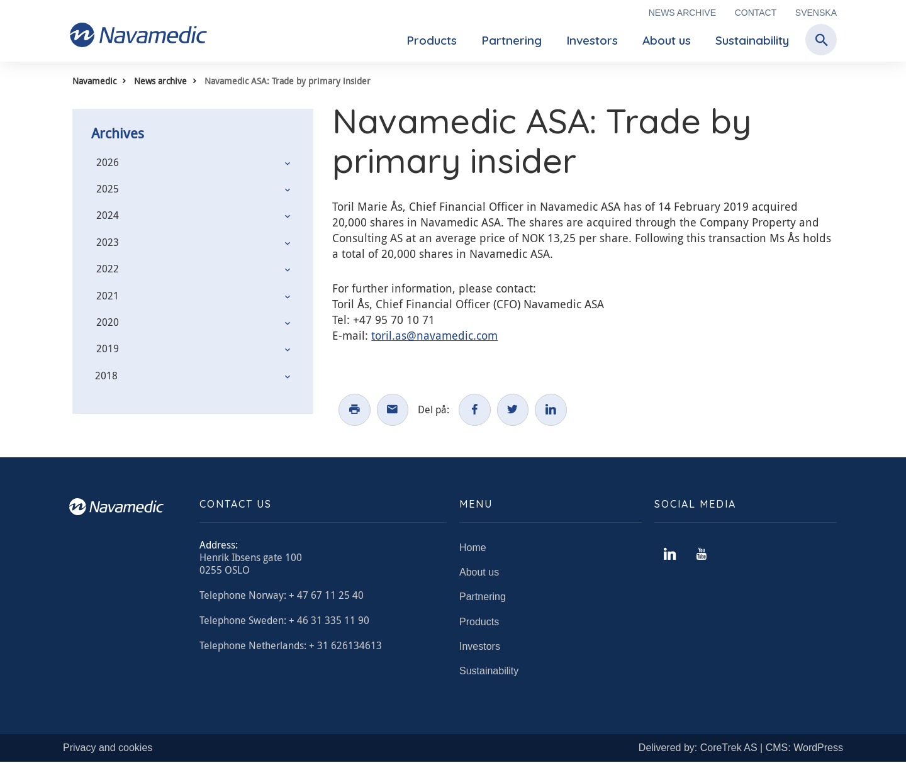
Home (472, 548)
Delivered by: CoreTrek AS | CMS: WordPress (741, 749)
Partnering (511, 40)
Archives (117, 133)
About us (666, 40)
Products (431, 40)
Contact (756, 13)
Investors (592, 40)
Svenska (816, 13)
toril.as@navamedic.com (434, 335)
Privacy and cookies (107, 749)
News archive (682, 13)
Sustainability (752, 40)
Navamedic (94, 81)
